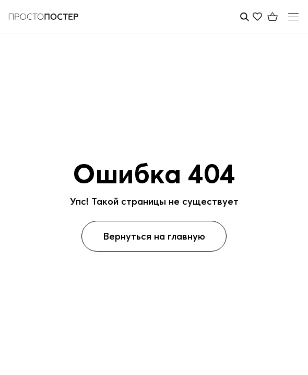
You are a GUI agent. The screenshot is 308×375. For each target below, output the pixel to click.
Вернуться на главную (154, 236)
